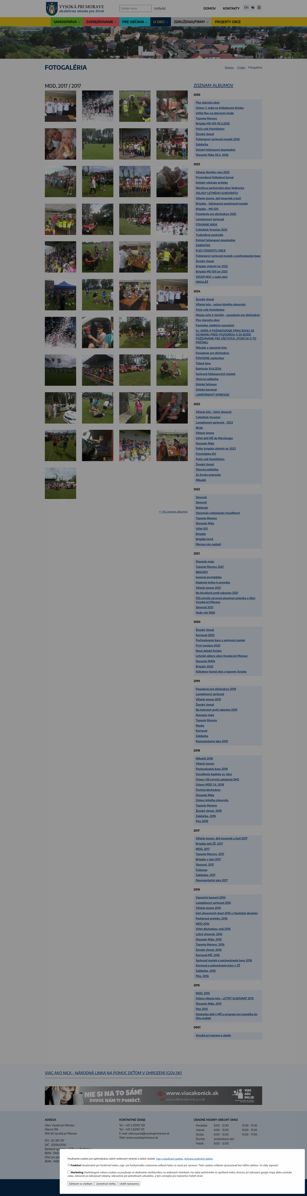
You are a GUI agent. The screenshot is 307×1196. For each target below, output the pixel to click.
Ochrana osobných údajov (198, 1158)
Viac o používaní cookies (169, 1158)
